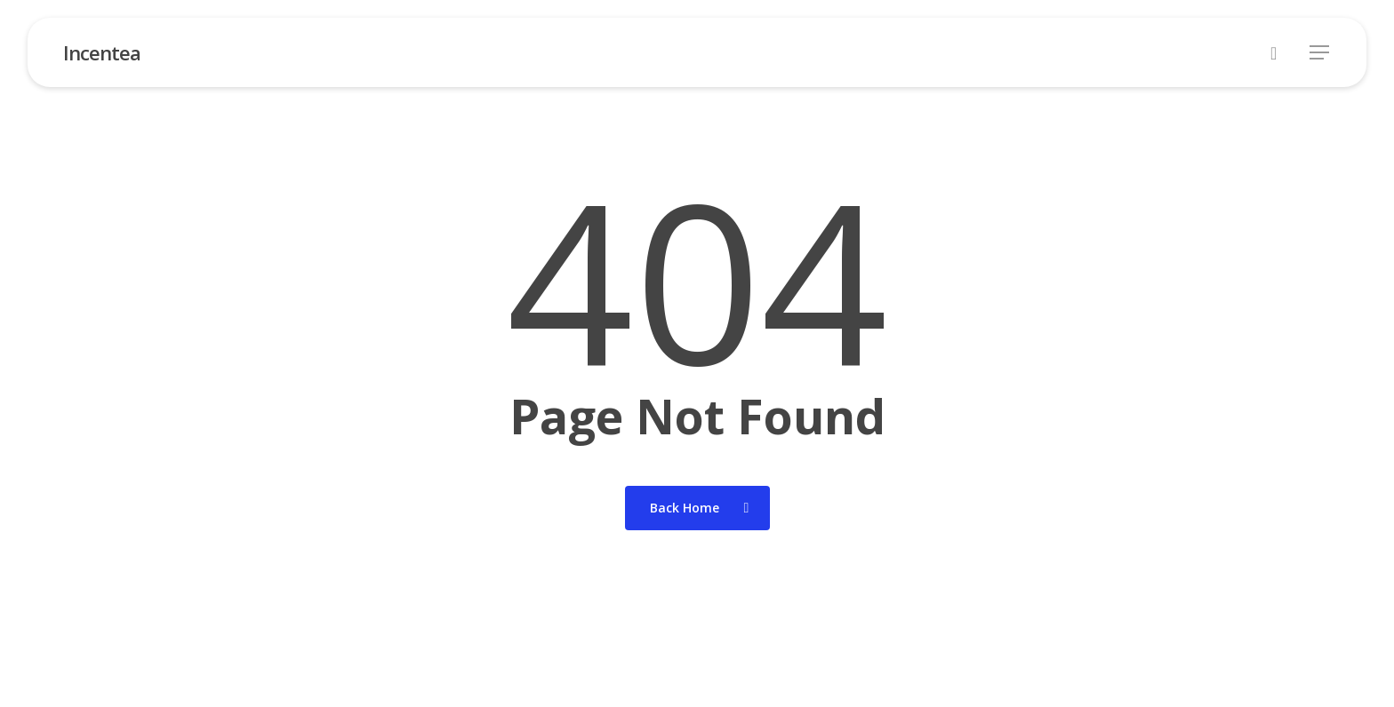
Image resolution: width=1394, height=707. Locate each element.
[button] (1320, 53)
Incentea (101, 52)
